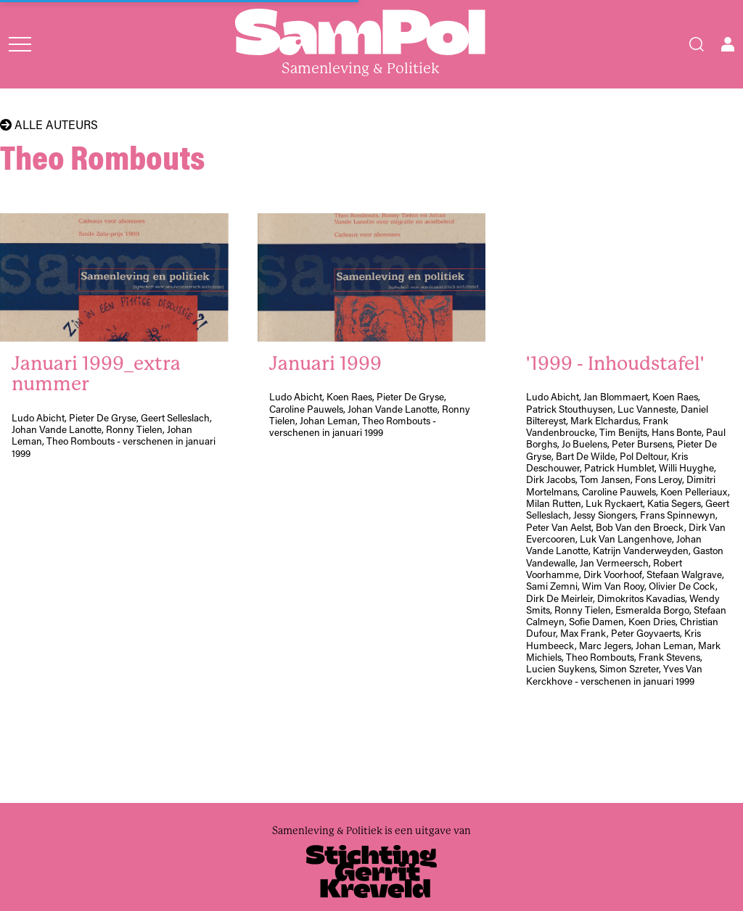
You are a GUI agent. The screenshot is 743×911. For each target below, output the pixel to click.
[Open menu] (20, 44)
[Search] (696, 44)
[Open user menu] (727, 44)
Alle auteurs (49, 125)
